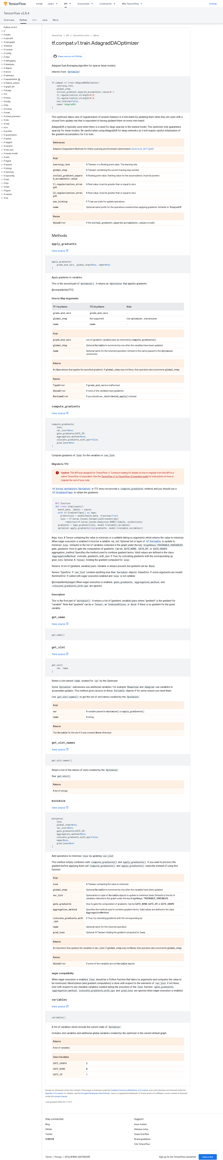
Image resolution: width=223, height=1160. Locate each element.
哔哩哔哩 (49, 1139)
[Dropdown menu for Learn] (57, 3)
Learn (51, 3)
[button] (20, 31)
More (55, 20)
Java (44, 20)
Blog (47, 1124)
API (67, 35)
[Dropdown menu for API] (71, 3)
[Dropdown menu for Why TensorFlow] (142, 3)
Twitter (48, 1134)
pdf (151, 149)
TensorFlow (57, 35)
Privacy (58, 1157)
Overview (9, 20)
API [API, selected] (65, 3)
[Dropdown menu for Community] (115, 3)
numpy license (60, 1096)
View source (58, 250)
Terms (48, 1157)
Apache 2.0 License (54, 1093)
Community (106, 3)
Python (96, 35)
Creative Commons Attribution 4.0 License (129, 1090)
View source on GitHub (68, 56)
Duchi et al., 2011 (140, 149)
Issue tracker (140, 1124)
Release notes (141, 1129)
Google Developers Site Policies (95, 1093)
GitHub (213, 3)
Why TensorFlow (130, 3)
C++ (35, 20)
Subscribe (207, 1157)
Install (39, 3)
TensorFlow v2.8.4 (16, 13)
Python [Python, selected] (23, 20)
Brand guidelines (142, 1139)
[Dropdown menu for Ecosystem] (93, 3)
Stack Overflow (141, 1134)
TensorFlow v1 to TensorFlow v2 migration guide (124, 476)
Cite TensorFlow (142, 1144)
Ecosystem (83, 3)
